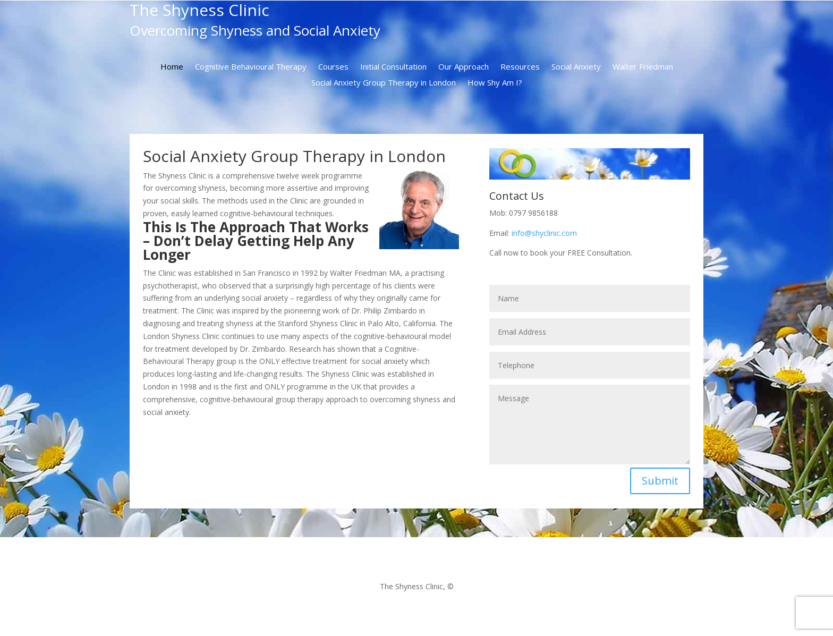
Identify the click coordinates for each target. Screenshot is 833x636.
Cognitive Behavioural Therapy (251, 67)
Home (171, 67)
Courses (333, 67)
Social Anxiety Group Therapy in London (383, 83)
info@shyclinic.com (544, 233)
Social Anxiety (576, 67)
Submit (660, 480)
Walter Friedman (643, 67)
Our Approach (463, 67)
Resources (520, 67)
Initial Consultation (393, 67)
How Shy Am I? (495, 83)
